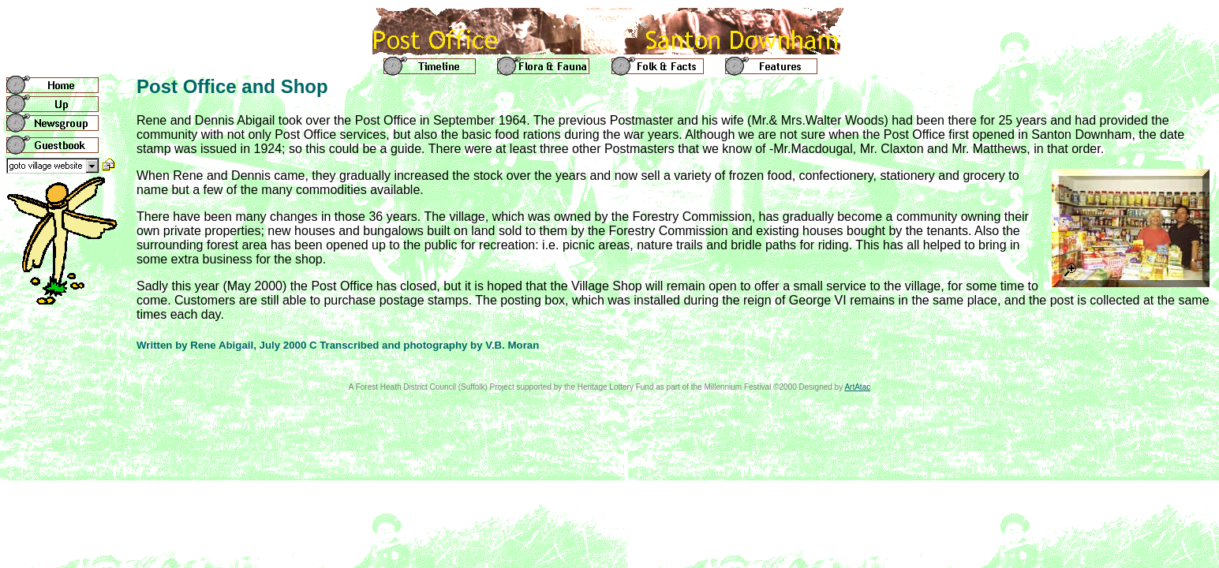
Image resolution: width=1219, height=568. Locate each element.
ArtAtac (857, 387)
